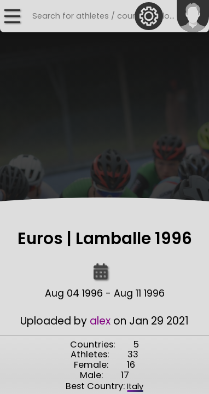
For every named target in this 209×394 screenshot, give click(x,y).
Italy (135, 386)
